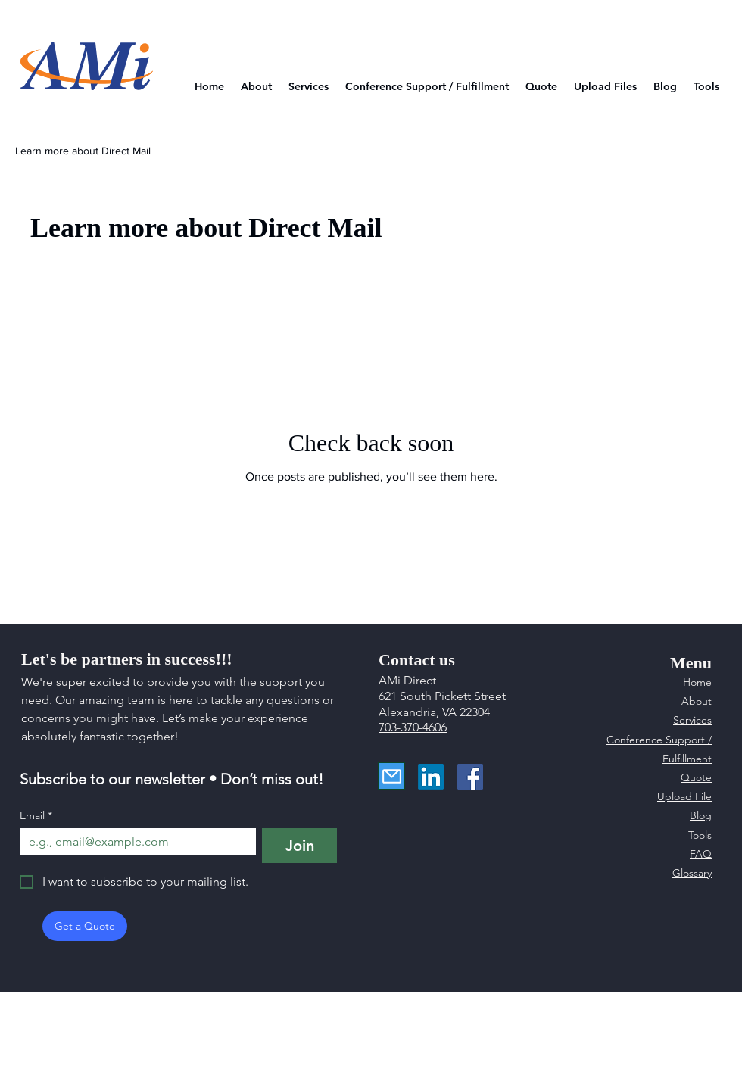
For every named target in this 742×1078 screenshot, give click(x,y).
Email (36, 815)
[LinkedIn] (431, 777)
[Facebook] (470, 777)
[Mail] (391, 776)
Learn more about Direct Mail (83, 151)
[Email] (133, 841)
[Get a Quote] (84, 926)
